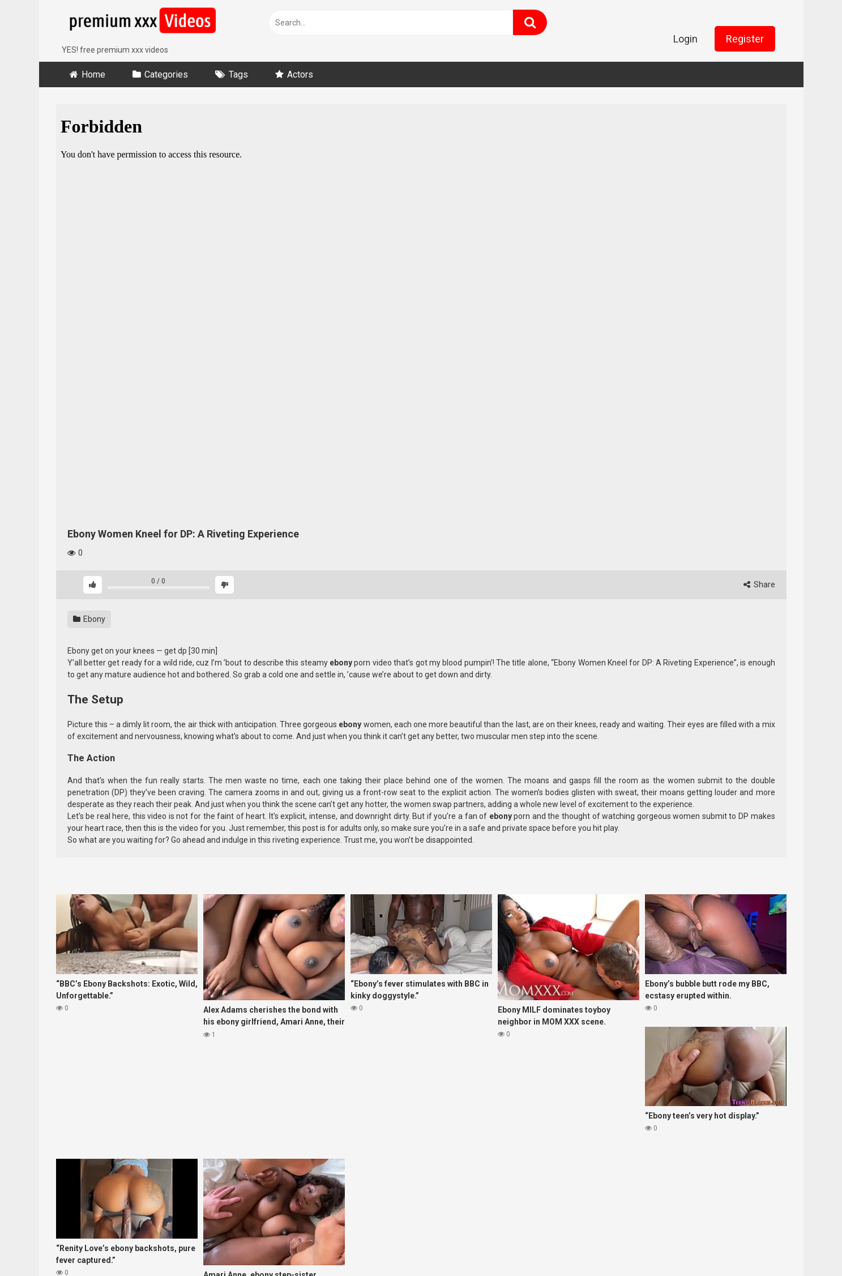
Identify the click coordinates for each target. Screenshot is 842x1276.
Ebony (89, 619)
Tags (238, 74)
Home (93, 74)
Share (759, 584)
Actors (300, 74)
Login (685, 39)
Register (745, 39)
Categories (166, 74)
